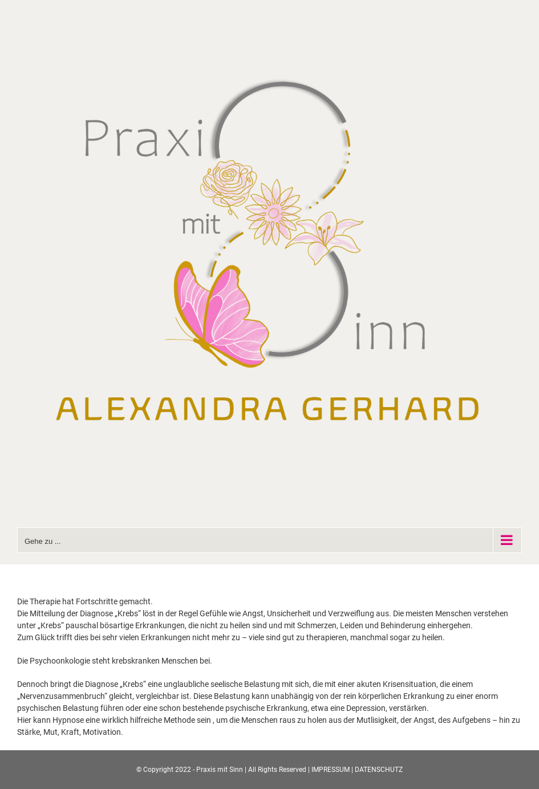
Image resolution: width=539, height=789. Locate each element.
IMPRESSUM (330, 770)
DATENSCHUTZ (379, 770)
